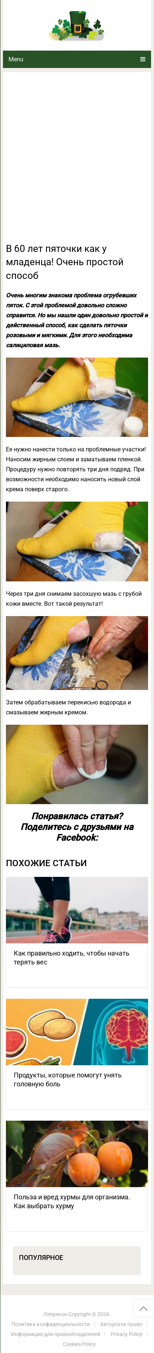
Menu (16, 59)
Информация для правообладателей (55, 1334)
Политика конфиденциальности (51, 1324)
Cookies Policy (79, 1344)
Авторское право (121, 1324)
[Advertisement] (77, 161)
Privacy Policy (126, 1334)
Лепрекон (55, 1314)
